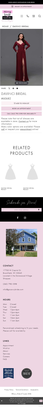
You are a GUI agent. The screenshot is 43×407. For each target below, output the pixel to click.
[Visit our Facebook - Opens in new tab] (17, 220)
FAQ (5, 361)
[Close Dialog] (1, 403)
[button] (22, 17)
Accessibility (35, 392)
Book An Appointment (21, 110)
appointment (26, 131)
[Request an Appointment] (21, 7)
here (24, 406)
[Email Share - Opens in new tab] (17, 89)
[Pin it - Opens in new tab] (13, 89)
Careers (6, 359)
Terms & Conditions (22, 392)
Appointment (8, 348)
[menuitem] (22, 17)
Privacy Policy (9, 392)
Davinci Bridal (21, 27)
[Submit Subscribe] (38, 212)
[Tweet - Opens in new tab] (9, 89)
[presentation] (10, 174)
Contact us (24, 123)
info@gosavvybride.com (13, 292)
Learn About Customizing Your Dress (21, 2)
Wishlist (6, 350)
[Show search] (40, 17)
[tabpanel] (21, 58)
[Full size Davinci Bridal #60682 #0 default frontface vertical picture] (21, 58)
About (5, 353)
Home (5, 27)
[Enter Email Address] (21, 212)
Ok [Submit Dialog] (41, 403)
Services (6, 356)
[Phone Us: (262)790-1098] (28, 17)
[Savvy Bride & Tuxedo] (7, 17)
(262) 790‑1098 (10, 286)
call (3, 131)
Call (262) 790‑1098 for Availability (21, 116)
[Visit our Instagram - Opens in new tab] (25, 220)
